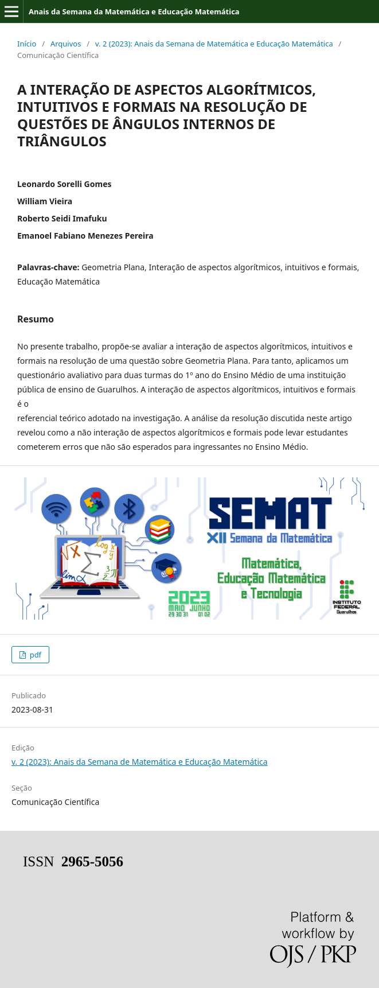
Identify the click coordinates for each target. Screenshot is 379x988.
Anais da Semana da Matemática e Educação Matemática (134, 11)
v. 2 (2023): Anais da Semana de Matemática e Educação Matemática (214, 43)
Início (26, 43)
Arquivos (65, 43)
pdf (34, 654)
